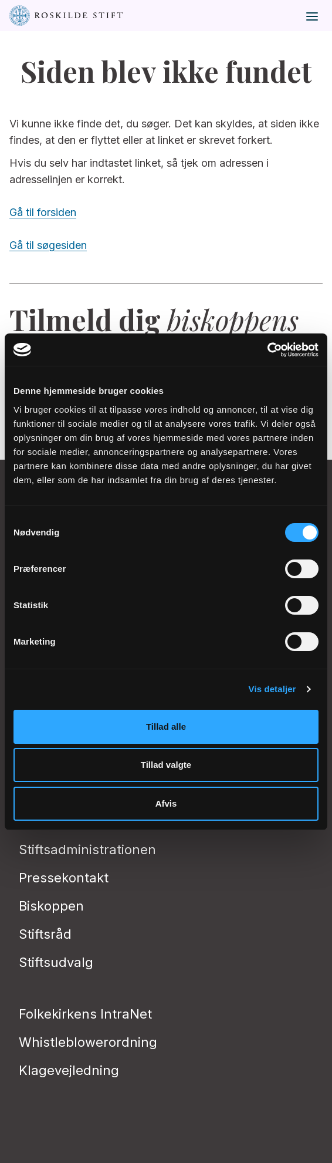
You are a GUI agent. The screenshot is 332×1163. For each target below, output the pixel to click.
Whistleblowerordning (88, 1042)
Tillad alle (166, 726)
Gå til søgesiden (48, 245)
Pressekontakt (64, 878)
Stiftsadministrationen (87, 849)
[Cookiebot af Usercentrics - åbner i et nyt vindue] (267, 350)
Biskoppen (51, 906)
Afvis (166, 803)
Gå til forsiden (42, 212)
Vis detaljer (272, 689)
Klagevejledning (69, 1070)
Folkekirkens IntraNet (85, 1014)
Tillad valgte (166, 765)
